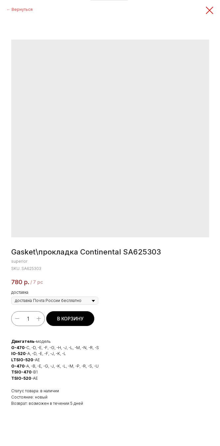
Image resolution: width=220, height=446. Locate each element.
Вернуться (22, 9)
